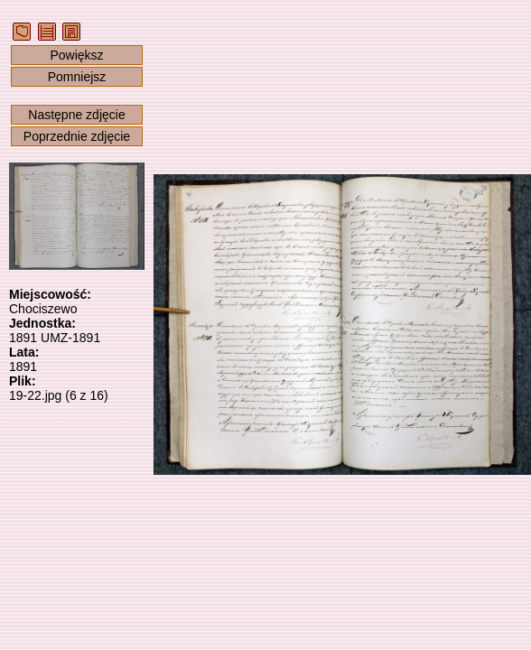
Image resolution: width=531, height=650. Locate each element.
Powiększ (76, 55)
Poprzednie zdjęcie (76, 136)
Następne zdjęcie (76, 114)
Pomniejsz (77, 77)
